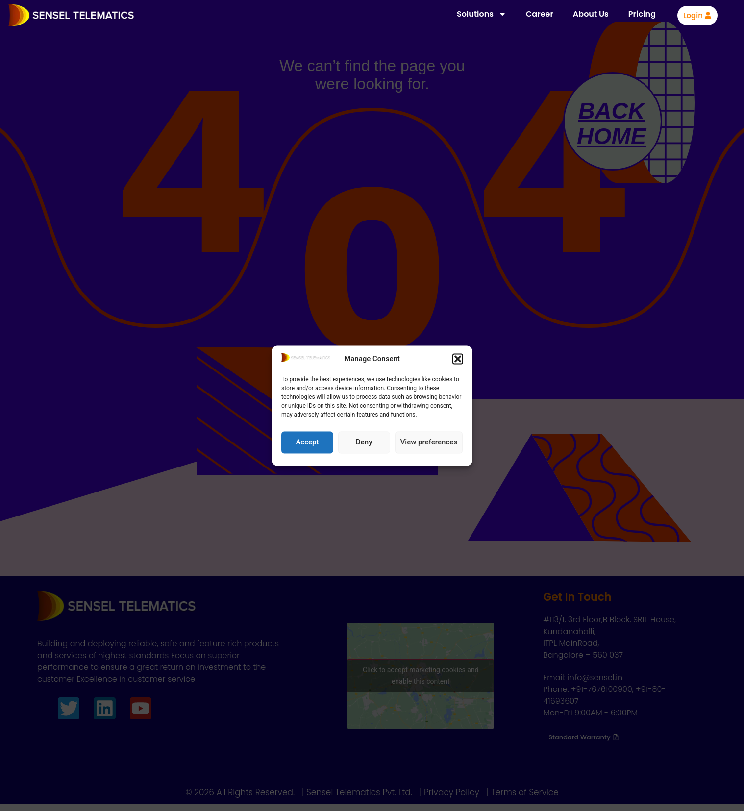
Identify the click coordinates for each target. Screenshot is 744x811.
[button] (458, 359)
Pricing (642, 14)
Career (539, 14)
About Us (591, 14)
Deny (364, 442)
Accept (307, 442)
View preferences (428, 442)
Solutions (481, 14)
